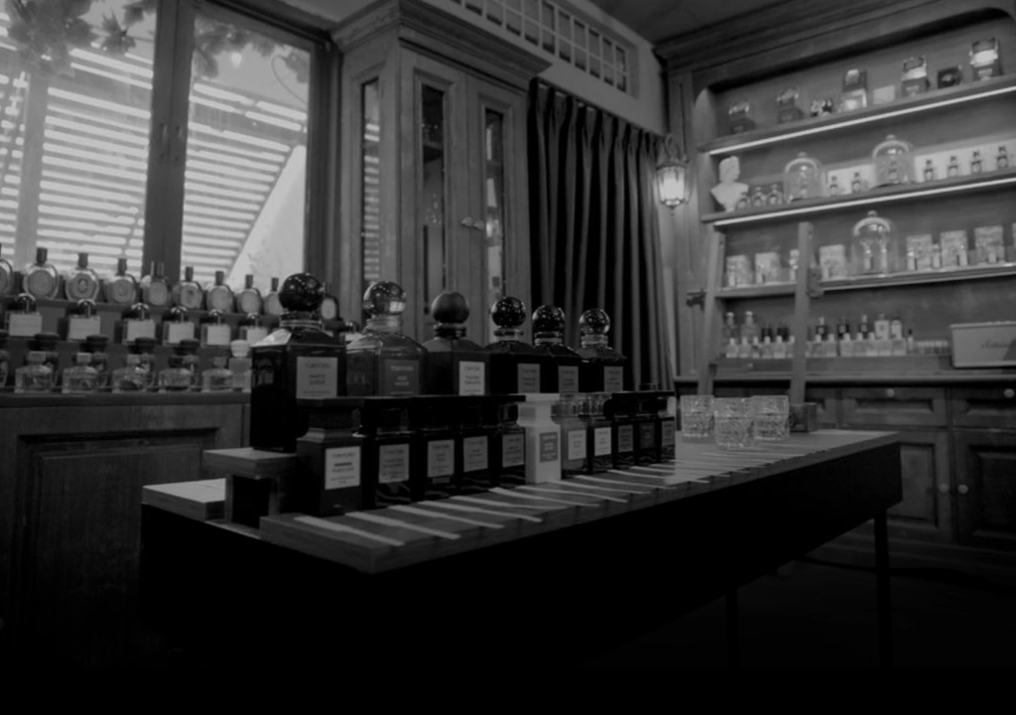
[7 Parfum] (508, 51)
